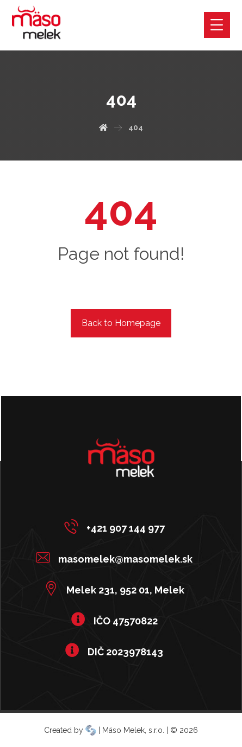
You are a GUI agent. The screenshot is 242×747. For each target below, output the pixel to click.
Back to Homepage (121, 323)
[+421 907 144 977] (117, 526)
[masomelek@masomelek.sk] (117, 557)
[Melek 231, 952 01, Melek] (117, 588)
